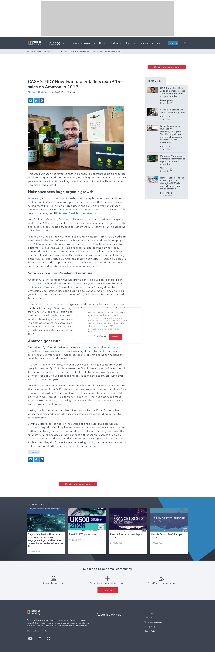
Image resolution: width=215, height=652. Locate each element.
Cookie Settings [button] (100, 336)
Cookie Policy (150, 631)
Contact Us (149, 613)
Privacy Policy (150, 627)
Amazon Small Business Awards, (77, 213)
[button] (185, 43)
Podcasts (116, 43)
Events (143, 43)
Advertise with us (109, 614)
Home (38, 52)
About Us (148, 618)
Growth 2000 (48, 52)
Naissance (34, 198)
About (156, 43)
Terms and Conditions (153, 622)
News (103, 43)
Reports (130, 43)
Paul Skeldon (68, 92)
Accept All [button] (116, 337)
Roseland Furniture (43, 287)
